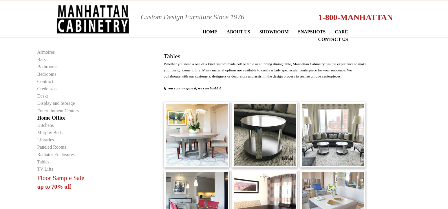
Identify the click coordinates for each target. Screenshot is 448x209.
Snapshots (312, 31)
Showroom (274, 31)
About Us (238, 31)
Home (210, 31)
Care (341, 31)
